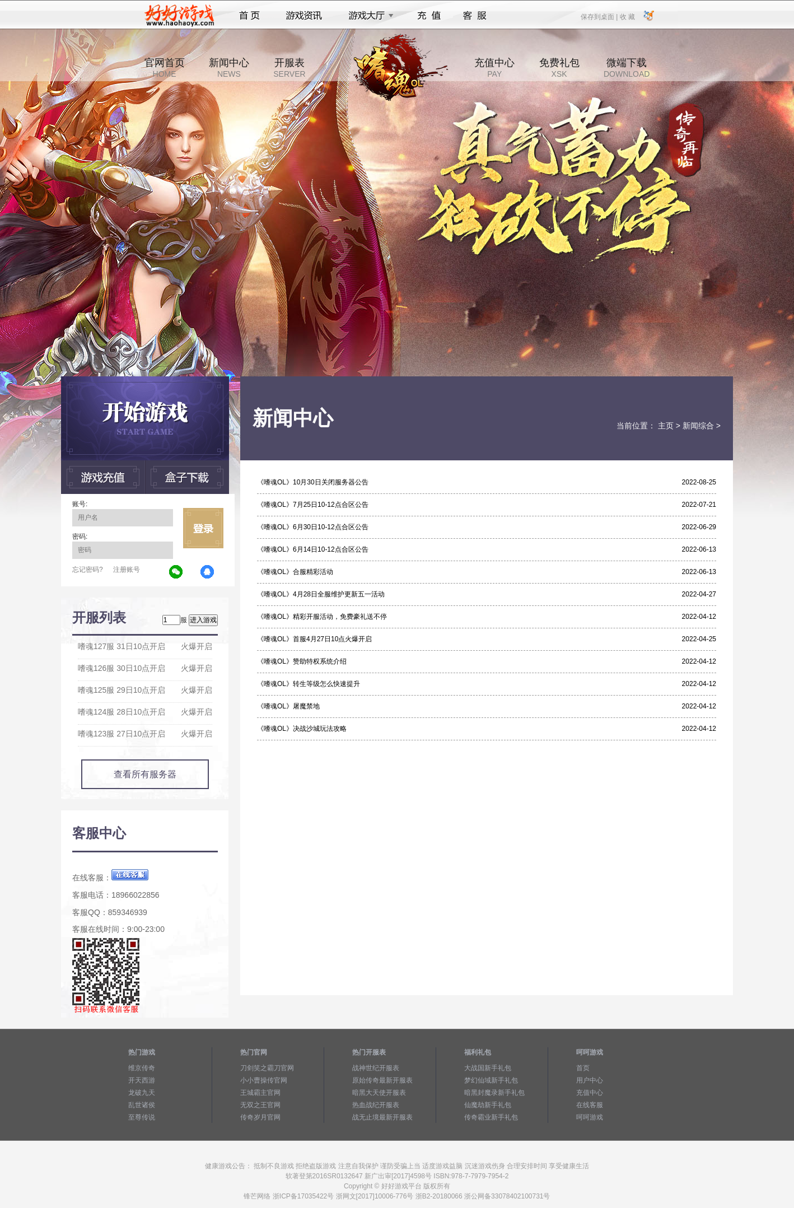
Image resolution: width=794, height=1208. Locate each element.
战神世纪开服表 (375, 1068)
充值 (429, 16)
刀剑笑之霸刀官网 (267, 1068)
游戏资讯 (304, 16)
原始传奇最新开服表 (382, 1080)
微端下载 (627, 67)
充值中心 (494, 67)
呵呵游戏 (589, 1117)
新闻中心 (229, 67)
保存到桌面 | (599, 16)
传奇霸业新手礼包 (491, 1117)
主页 (666, 425)
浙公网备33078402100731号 (507, 1196)
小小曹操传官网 (263, 1080)
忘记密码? (87, 569)
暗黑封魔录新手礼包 (494, 1093)
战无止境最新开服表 (382, 1117)
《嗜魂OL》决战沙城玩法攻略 (302, 729)
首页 (249, 16)
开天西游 (141, 1080)
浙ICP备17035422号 (303, 1196)
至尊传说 (141, 1117)
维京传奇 (141, 1068)
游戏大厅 (367, 16)
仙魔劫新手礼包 (487, 1105)
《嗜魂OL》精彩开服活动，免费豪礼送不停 (322, 617)
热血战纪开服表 (375, 1105)
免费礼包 (559, 67)
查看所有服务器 (145, 774)
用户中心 (589, 1080)
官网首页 (164, 67)
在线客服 (589, 1105)
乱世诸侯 (141, 1105)
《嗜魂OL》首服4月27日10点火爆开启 (314, 639)
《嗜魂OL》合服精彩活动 (295, 572)
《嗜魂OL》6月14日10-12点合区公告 (312, 549)
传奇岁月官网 (260, 1117)
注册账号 (126, 569)
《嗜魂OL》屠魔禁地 (288, 706)
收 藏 (627, 16)
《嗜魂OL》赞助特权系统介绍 (302, 661)
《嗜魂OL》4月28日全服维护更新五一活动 (321, 594)
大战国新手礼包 (487, 1068)
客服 (475, 16)
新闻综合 (698, 425)
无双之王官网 (260, 1105)
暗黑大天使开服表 (379, 1093)
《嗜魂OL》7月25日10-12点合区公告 (312, 505)
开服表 (289, 67)
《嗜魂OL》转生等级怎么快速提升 (308, 684)
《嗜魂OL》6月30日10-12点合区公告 (312, 527)
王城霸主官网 (260, 1093)
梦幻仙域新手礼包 (491, 1080)
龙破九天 (141, 1093)
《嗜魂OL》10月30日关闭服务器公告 (312, 482)
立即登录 (203, 528)
